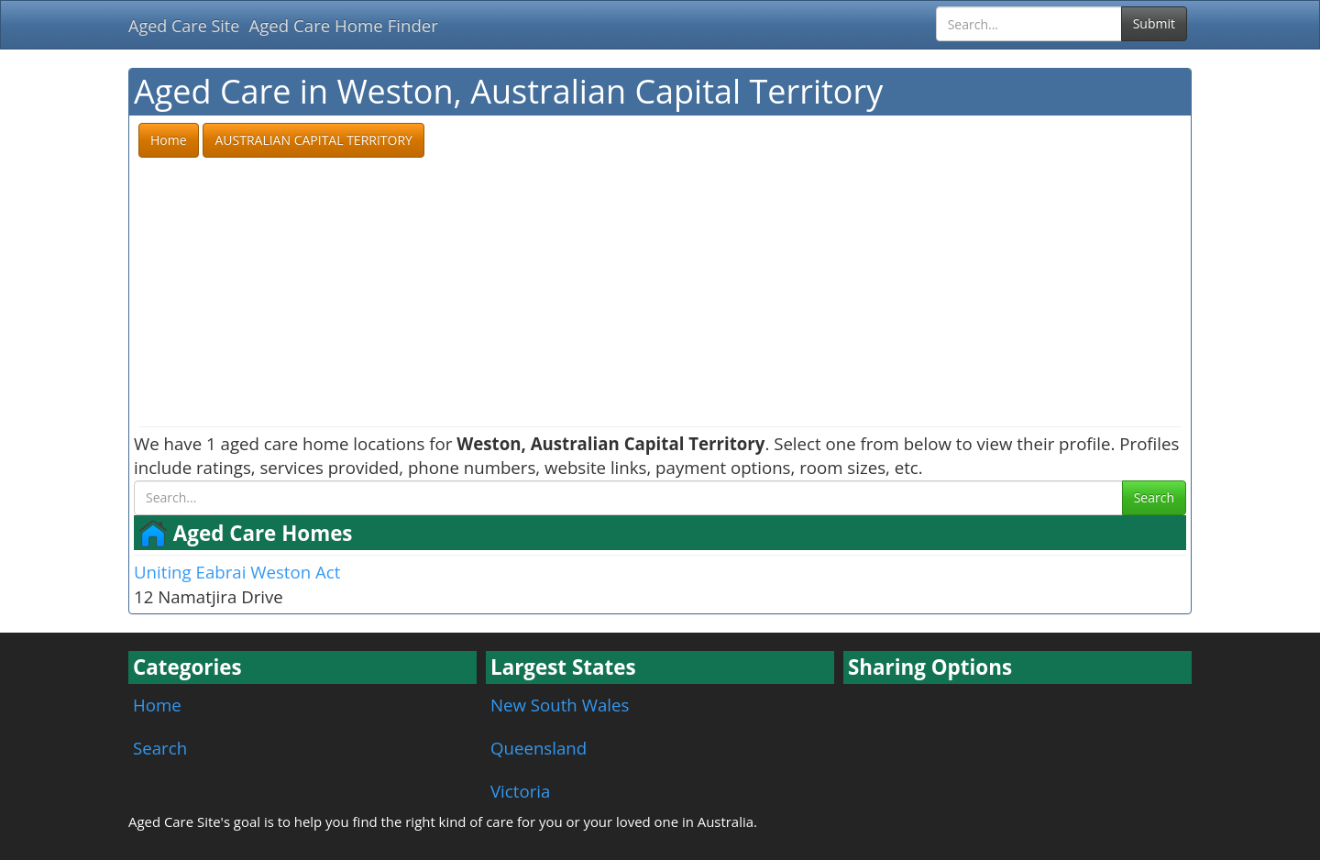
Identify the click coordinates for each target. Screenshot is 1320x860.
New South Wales (559, 704)
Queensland (538, 747)
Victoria (520, 790)
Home (157, 704)
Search (1154, 497)
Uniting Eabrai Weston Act (237, 571)
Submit (1154, 23)
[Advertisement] (660, 293)
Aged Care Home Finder (343, 25)
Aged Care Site (183, 26)
